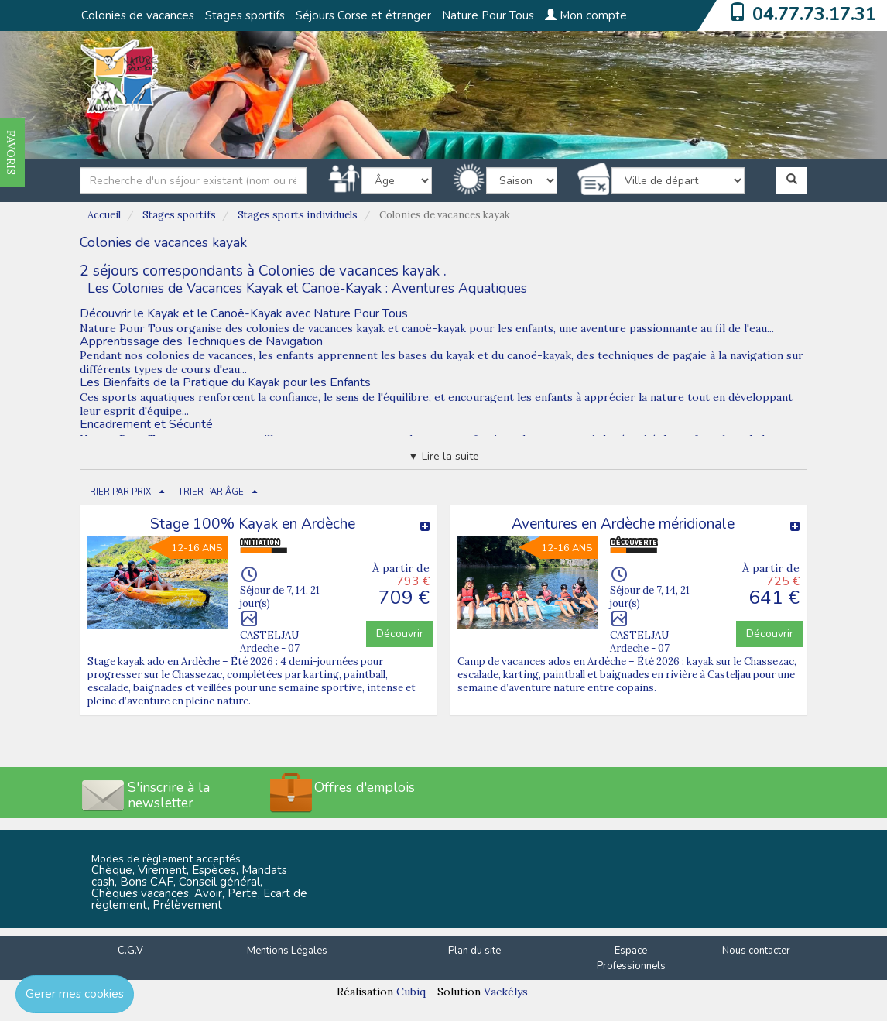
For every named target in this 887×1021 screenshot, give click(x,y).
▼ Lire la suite (443, 456)
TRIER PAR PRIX (117, 492)
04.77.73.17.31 (814, 14)
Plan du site (474, 951)
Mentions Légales (287, 951)
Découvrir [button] (399, 633)
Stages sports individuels (298, 214)
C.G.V (130, 951)
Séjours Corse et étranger (363, 15)
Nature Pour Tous (488, 15)
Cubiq (411, 992)
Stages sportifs (245, 15)
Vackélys (506, 992)
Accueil (104, 214)
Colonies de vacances (137, 15)
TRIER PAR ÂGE (211, 492)
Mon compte (586, 15)
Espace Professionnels (631, 959)
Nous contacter (756, 951)
